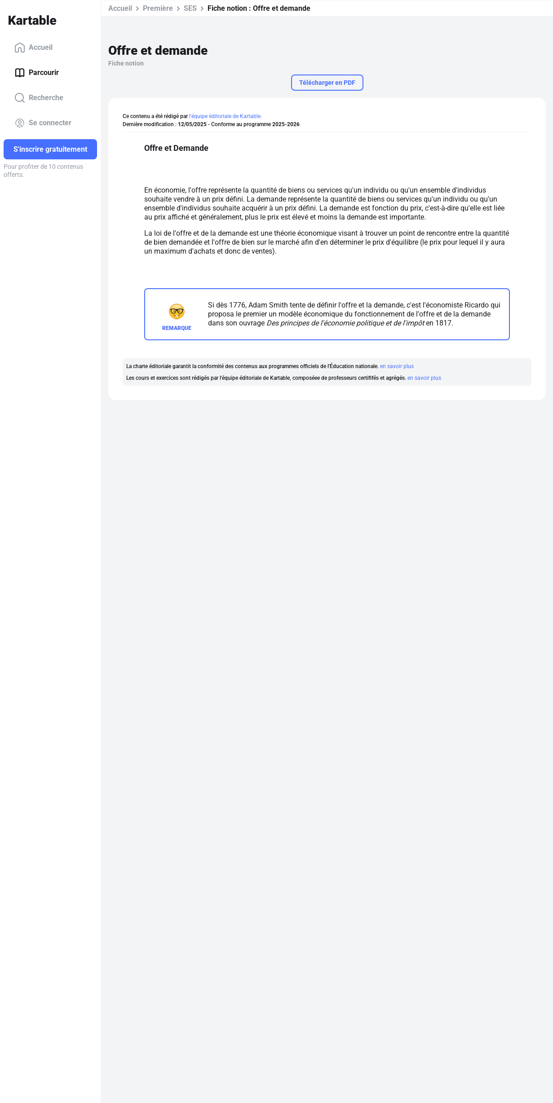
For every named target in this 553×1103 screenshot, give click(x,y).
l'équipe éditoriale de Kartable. (225, 116)
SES (190, 8)
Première (158, 8)
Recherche (38, 97)
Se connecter (42, 123)
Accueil (33, 47)
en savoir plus (397, 366)
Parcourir (36, 72)
